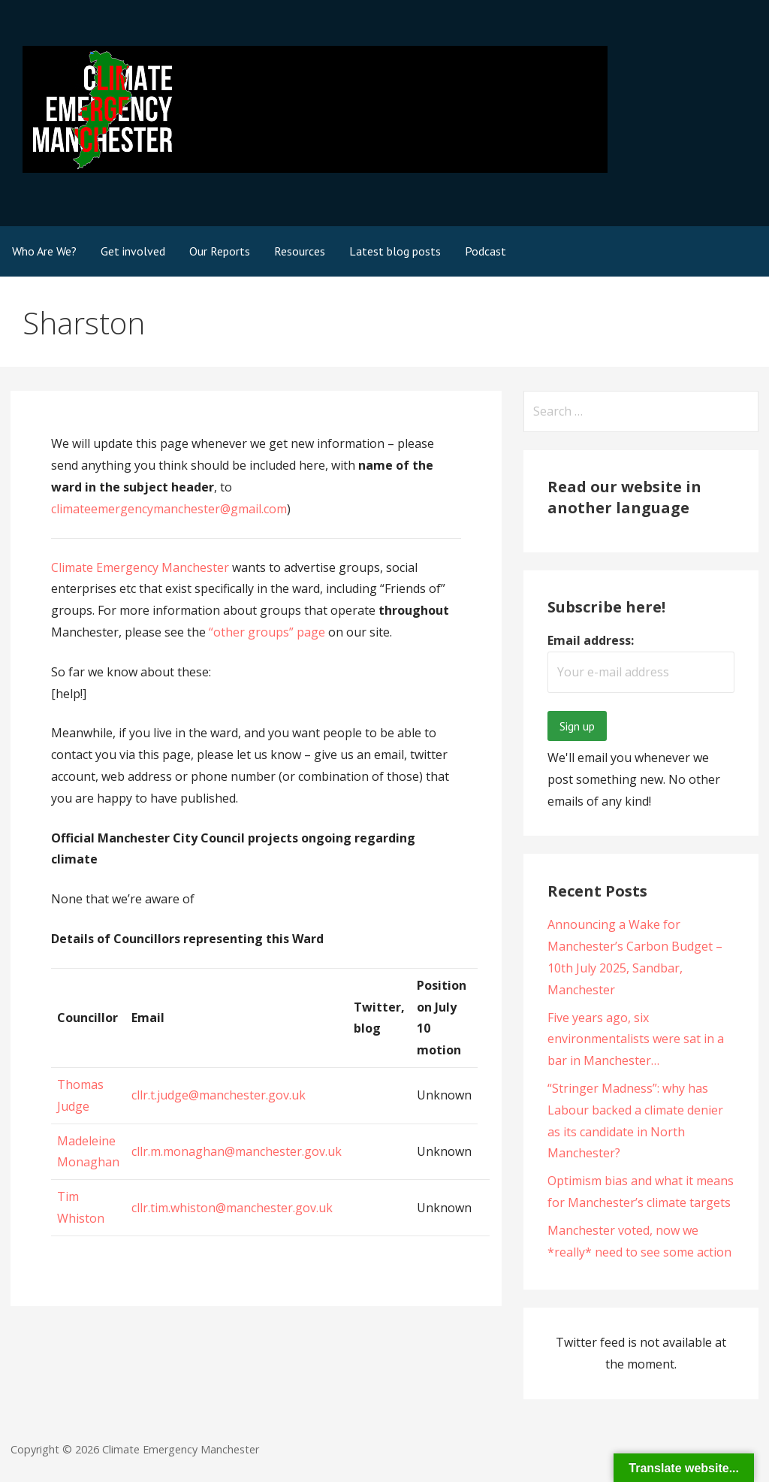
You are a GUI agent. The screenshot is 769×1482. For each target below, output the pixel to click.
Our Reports (219, 251)
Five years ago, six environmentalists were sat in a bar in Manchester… (635, 1039)
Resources (299, 251)
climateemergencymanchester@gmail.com (169, 509)
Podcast (485, 251)
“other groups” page (267, 632)
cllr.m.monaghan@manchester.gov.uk (236, 1151)
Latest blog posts (395, 251)
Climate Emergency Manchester (140, 567)
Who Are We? (44, 251)
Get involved (133, 251)
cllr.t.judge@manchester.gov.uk (218, 1095)
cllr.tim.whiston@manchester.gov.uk (232, 1207)
